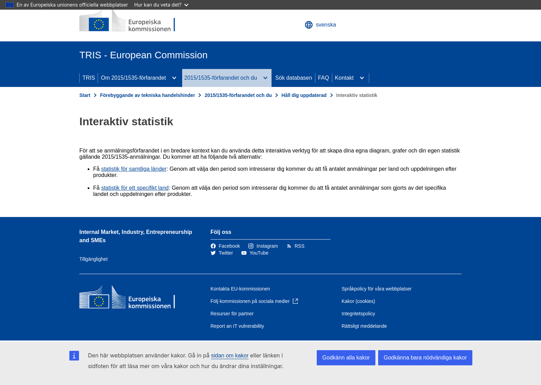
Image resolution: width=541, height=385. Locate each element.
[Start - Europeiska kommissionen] (129, 20)
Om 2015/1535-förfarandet (133, 78)
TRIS (88, 78)
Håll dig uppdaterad (304, 95)
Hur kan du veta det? (161, 5)
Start (84, 95)
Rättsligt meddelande (364, 326)
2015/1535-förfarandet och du (220, 78)
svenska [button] (320, 25)
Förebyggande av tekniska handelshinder (147, 95)
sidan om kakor (230, 355)
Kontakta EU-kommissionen (240, 289)
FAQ (323, 78)
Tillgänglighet (93, 259)
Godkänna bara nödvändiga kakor (425, 358)
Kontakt (344, 78)
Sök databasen (293, 78)
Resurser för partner (232, 313)
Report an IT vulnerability (237, 326)
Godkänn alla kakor (346, 358)
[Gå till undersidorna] (174, 78)
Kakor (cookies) (358, 301)
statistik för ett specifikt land (135, 188)
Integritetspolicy (358, 313)
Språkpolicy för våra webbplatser (377, 289)
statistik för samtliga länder (133, 169)
